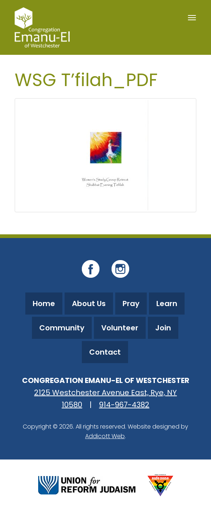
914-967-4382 (124, 405)
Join (163, 328)
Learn (166, 303)
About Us (89, 303)
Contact (105, 352)
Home (44, 303)
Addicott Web (105, 436)
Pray (131, 303)
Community (61, 328)
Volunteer (119, 328)
